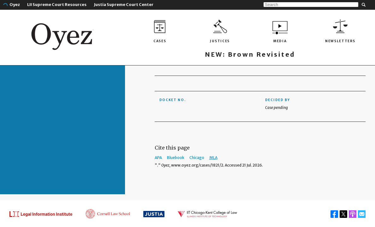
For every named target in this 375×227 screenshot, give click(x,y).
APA (158, 157)
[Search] (311, 4)
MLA (213, 157)
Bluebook (175, 157)
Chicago (196, 157)
